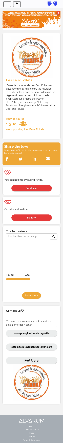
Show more (31, 295)
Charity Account (31, 429)
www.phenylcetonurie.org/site (31, 333)
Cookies (31, 436)
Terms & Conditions (31, 440)
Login (31, 426)
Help (31, 433)
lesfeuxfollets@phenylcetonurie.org (31, 347)
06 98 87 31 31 (31, 360)
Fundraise (31, 188)
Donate (31, 217)
